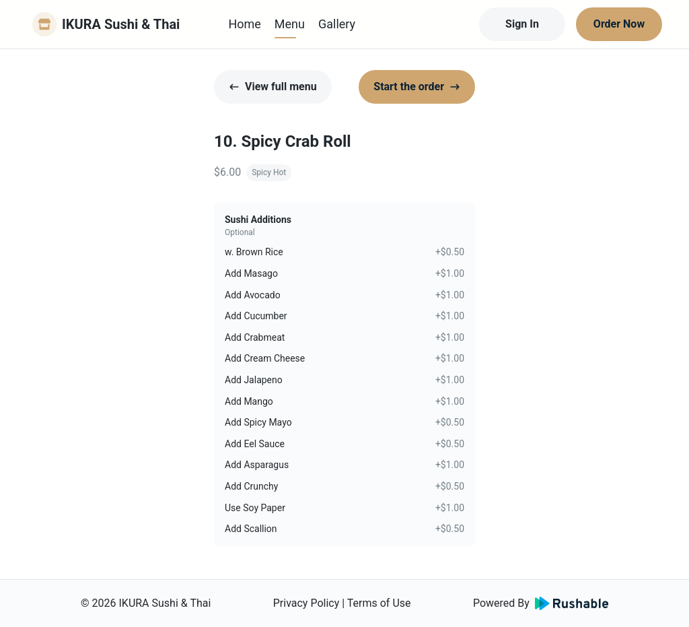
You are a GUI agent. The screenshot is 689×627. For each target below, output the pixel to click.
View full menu (273, 86)
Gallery (336, 24)
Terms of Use (379, 603)
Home (244, 24)
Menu (290, 24)
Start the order (416, 86)
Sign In (522, 24)
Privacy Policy (306, 603)
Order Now (619, 24)
